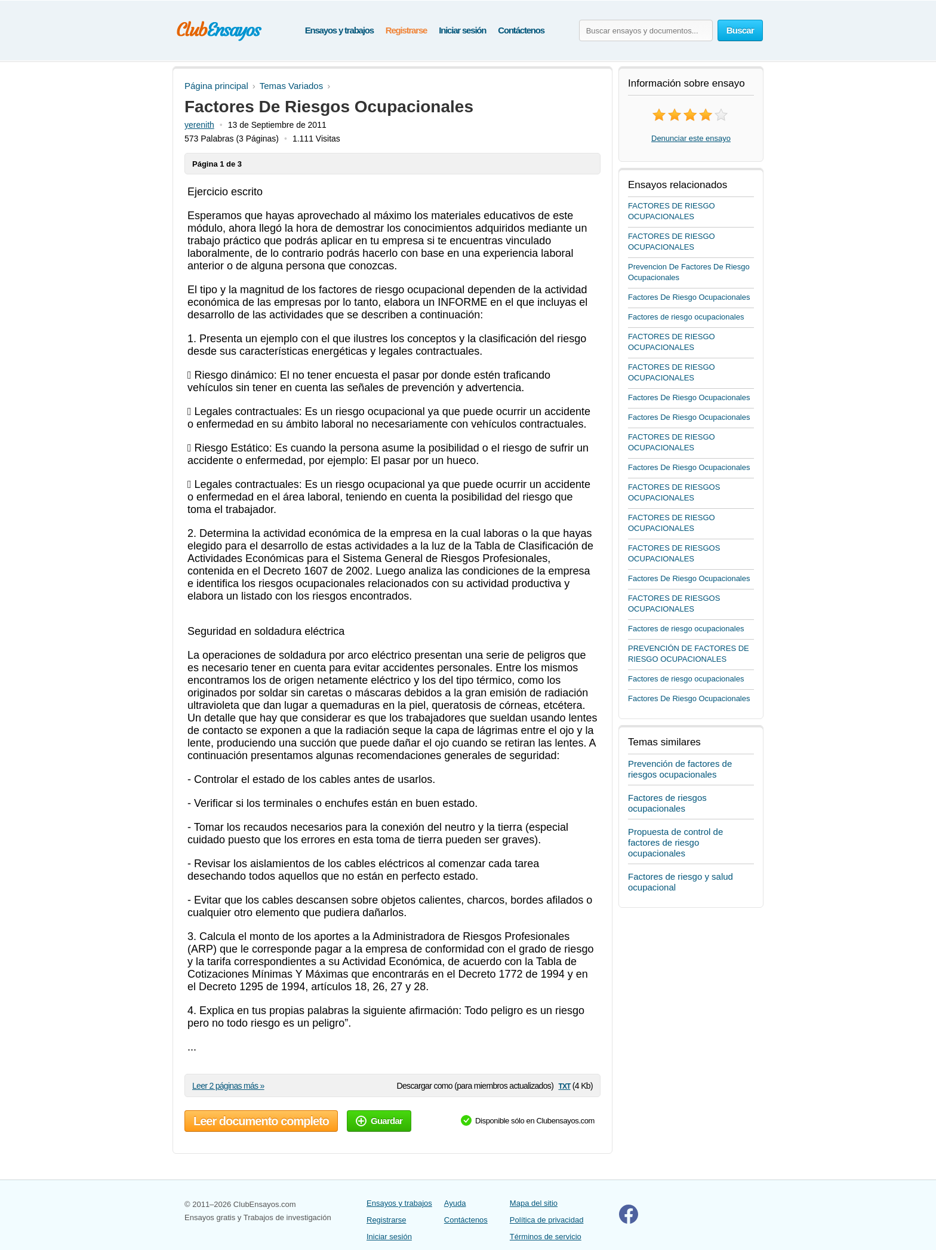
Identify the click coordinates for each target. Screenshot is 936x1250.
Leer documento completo (261, 1121)
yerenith (199, 125)
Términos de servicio (545, 1236)
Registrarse (406, 30)
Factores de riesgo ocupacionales (686, 316)
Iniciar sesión (462, 30)
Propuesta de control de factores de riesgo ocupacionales (675, 842)
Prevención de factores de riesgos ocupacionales (680, 768)
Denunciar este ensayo (691, 138)
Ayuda (455, 1203)
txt (564, 1085)
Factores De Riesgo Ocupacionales (689, 297)
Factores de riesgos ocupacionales (667, 803)
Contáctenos (521, 30)
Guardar (379, 1120)
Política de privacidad (547, 1219)
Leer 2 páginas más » (228, 1086)
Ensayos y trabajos (339, 30)
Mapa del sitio (534, 1203)
